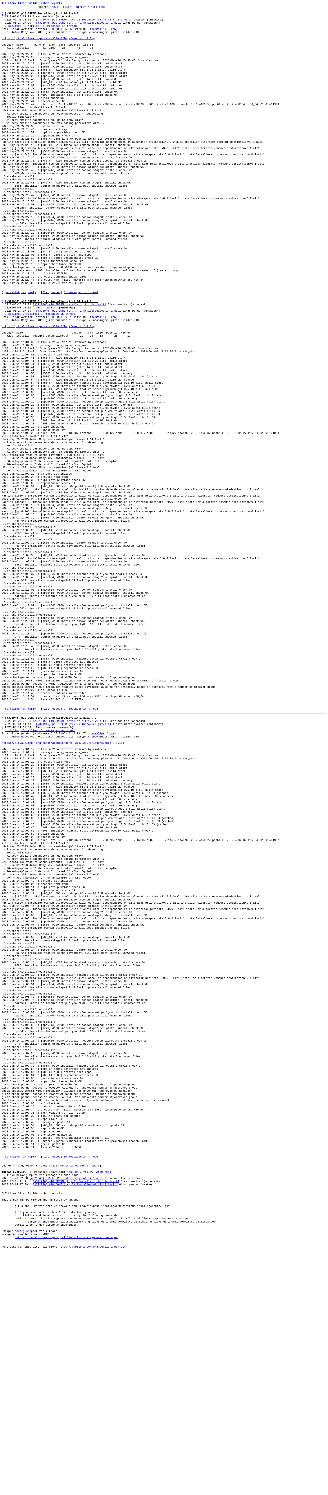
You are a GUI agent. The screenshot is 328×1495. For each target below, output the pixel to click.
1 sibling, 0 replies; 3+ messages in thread (40, 374)
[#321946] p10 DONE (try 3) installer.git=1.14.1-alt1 (78, 26)
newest (95, 1394)
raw (113, 34)
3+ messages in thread (81, 350)
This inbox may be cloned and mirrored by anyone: (41, 1434)
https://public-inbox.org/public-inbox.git (92, 1490)
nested (55, 350)
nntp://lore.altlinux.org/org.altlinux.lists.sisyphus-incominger (66, 1479)
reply (32, 350)
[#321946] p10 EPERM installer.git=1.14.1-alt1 (69, 363)
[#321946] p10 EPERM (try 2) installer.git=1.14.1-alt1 (79, 22)
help (61, 8)
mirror (87, 8)
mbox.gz (72, 1402)
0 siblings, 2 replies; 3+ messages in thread (41, 30)
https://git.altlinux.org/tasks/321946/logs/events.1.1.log (48, 45)
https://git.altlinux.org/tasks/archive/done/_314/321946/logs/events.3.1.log (63, 888)
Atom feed (104, 8)
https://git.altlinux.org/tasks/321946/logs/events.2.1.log (48, 389)
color (73, 8)
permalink (98, 34)
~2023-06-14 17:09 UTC (68, 1394)
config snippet (26, 1471)
